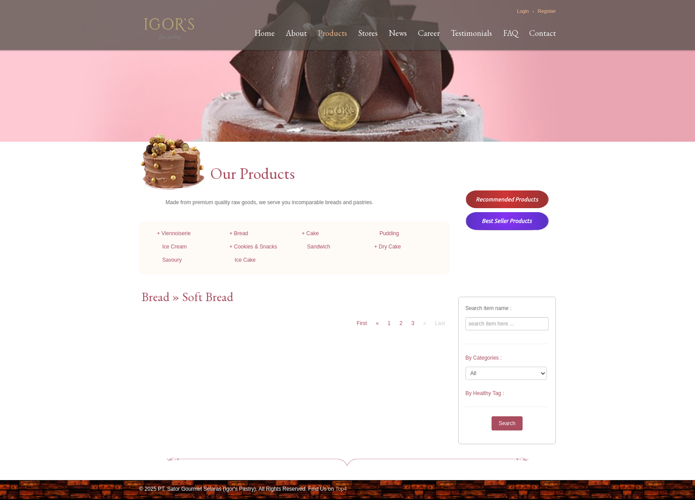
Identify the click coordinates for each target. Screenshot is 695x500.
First (362, 323)
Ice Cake (244, 260)
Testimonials (471, 33)
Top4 (341, 489)
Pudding (389, 233)
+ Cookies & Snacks (253, 247)
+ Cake (310, 233)
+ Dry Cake (387, 247)
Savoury (172, 260)
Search (507, 423)
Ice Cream (174, 247)
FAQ (510, 33)
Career (429, 33)
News (398, 33)
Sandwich (318, 247)
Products (332, 33)
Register (547, 11)
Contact (542, 33)
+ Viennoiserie (174, 233)
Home (264, 33)
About (296, 33)
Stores (368, 33)
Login (523, 11)
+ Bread (238, 233)
